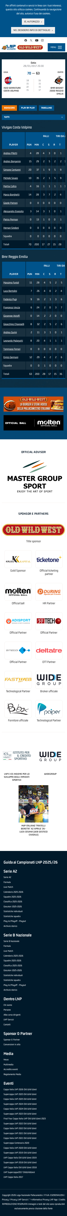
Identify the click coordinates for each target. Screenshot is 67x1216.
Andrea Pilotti (10, 153)
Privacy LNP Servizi (19, 1199)
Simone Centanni (12, 169)
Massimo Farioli (11, 282)
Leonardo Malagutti (13, 340)
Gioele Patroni (10, 202)
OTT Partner (49, 662)
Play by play (28, 107)
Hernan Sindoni (11, 227)
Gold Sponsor (18, 570)
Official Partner (18, 632)
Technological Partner (18, 691)
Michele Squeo (10, 178)
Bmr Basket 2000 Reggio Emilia (56, 91)
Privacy (5, 1199)
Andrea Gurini (10, 332)
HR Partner (49, 603)
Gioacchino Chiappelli (13, 324)
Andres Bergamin (12, 161)
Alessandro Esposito (13, 211)
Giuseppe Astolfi (11, 315)
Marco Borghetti (11, 194)
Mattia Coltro (9, 186)
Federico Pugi (10, 299)
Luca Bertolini (10, 290)
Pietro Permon (10, 219)
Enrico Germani (10, 357)
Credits (62, 1199)
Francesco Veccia (11, 307)
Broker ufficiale (49, 691)
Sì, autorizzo (31, 21)
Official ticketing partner (49, 572)
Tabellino (46, 107)
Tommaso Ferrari (11, 348)
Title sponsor (33, 541)
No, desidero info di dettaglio (31, 30)
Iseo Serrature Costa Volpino (12, 89)
